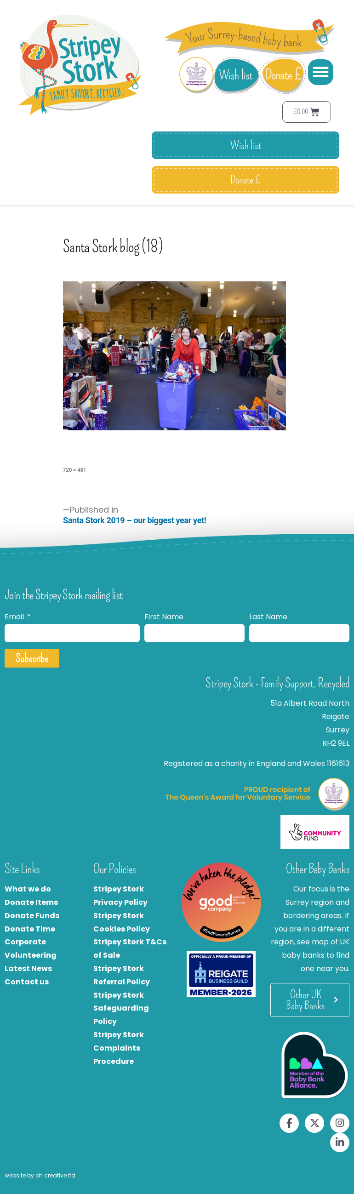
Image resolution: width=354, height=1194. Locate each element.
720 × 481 (74, 470)
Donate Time (30, 929)
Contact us (27, 982)
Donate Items (31, 902)
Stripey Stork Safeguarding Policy (121, 1008)
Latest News (28, 968)
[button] (321, 72)
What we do (28, 889)
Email (15, 616)
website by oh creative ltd (40, 1175)
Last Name (268, 616)
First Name (163, 616)
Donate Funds (32, 915)
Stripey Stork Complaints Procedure (118, 1048)
